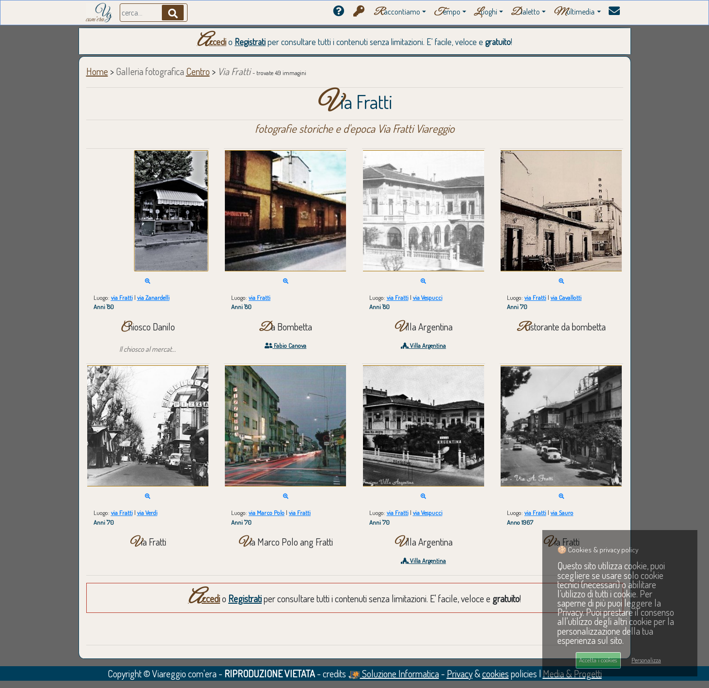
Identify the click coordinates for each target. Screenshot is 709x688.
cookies (495, 673)
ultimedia (574, 12)
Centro (198, 71)
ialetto (525, 12)
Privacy (460, 673)
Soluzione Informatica (393, 673)
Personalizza (646, 660)
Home (97, 71)
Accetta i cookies (598, 660)
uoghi (485, 12)
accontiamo (397, 12)
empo (447, 12)
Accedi (211, 41)
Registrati (250, 41)
